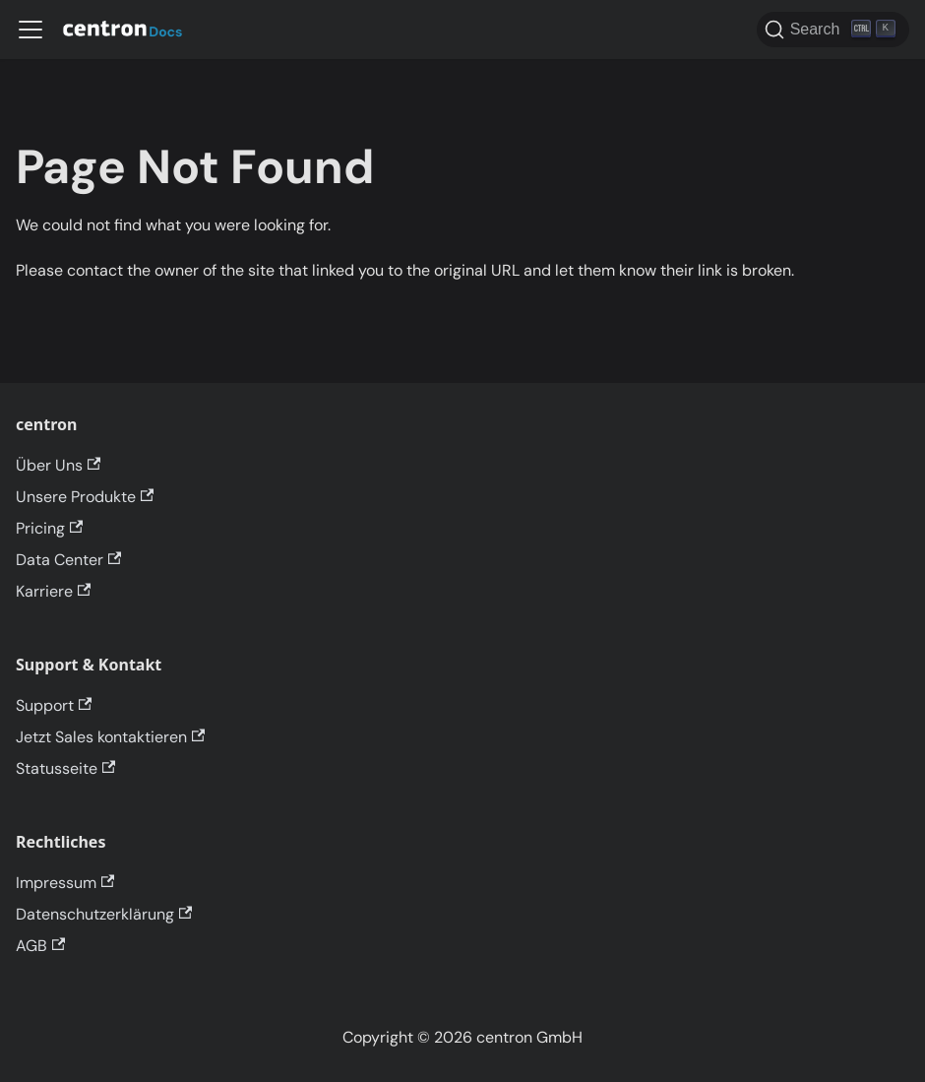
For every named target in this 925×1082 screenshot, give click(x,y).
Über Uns (58, 465)
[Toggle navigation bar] (30, 29)
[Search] (833, 29)
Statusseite (65, 768)
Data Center (68, 559)
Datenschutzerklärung (104, 914)
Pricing (49, 528)
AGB (40, 945)
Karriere (53, 591)
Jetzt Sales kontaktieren (110, 737)
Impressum (65, 882)
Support (54, 705)
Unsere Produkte (85, 496)
